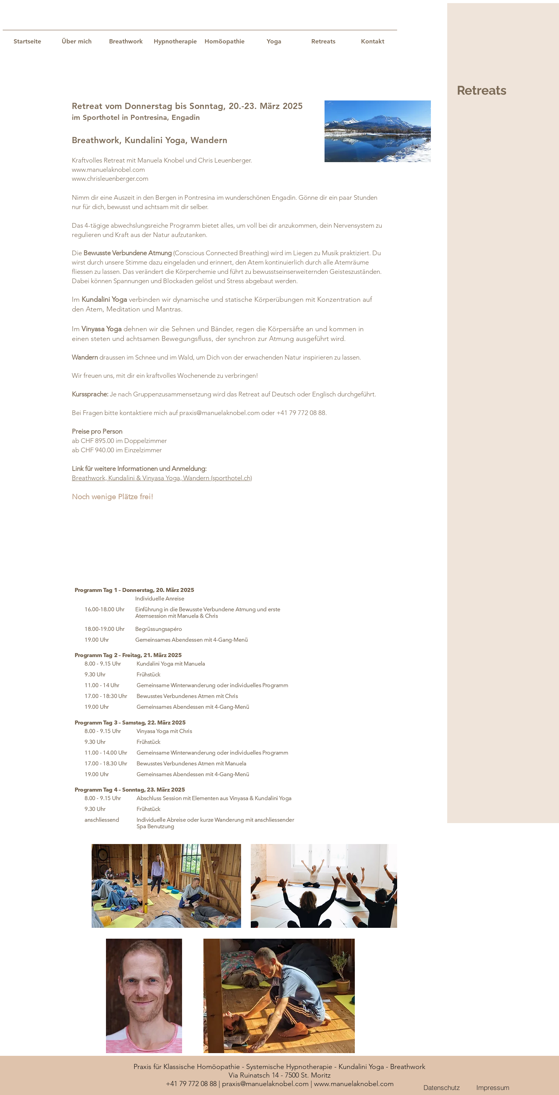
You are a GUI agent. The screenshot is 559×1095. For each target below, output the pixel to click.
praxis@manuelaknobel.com (219, 413)
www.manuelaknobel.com (108, 169)
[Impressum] (492, 1087)
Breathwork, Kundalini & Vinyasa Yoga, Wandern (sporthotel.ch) (162, 478)
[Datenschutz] (441, 1087)
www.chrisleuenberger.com (110, 178)
